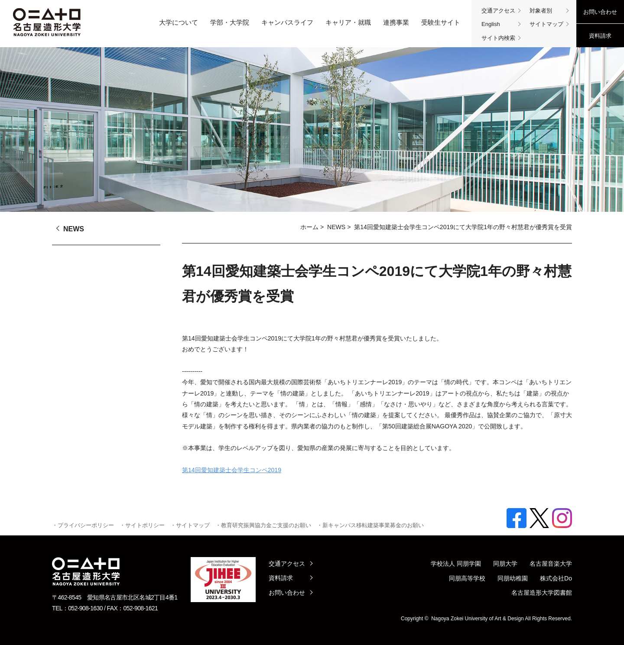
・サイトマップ (190, 525)
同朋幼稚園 (512, 578)
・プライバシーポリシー (83, 525)
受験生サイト (440, 22)
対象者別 (541, 10)
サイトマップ (546, 24)
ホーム (309, 227)
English (490, 24)
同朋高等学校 (467, 578)
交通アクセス (498, 10)
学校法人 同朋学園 (456, 563)
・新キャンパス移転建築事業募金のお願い (370, 525)
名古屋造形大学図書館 (541, 592)
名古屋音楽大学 (551, 563)
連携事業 (396, 22)
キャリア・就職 (348, 22)
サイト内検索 (498, 38)
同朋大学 (505, 563)
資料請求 (600, 35)
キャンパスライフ (287, 22)
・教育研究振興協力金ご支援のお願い (263, 525)
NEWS (336, 227)
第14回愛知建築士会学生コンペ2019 (231, 470)
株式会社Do (556, 578)
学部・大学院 (229, 22)
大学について (178, 22)
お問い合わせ (600, 12)
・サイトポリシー (142, 525)
